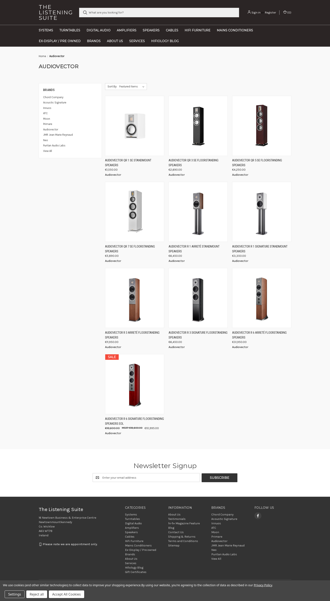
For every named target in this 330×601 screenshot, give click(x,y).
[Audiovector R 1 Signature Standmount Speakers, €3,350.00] (261, 212)
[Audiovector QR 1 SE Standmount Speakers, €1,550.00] (134, 126)
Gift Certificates (135, 572)
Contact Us (176, 532)
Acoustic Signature (54, 102)
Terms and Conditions (183, 541)
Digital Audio (98, 30)
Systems (46, 30)
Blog (171, 527)
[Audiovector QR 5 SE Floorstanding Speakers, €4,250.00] (261, 126)
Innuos (47, 108)
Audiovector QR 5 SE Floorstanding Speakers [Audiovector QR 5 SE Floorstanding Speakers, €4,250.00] (257, 162)
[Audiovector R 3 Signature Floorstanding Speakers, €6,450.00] (198, 298)
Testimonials (177, 519)
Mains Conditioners (235, 30)
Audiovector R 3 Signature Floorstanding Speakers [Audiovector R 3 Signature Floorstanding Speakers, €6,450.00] (198, 335)
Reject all (37, 594)
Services (137, 41)
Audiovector (50, 129)
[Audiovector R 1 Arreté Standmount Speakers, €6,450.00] (198, 212)
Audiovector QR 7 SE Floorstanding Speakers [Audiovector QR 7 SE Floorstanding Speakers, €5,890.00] (130, 249)
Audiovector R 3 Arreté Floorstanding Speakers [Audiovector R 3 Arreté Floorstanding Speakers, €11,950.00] (132, 335)
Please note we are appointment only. (70, 544)
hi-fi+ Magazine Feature (184, 523)
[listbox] (133, 86)
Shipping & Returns (182, 536)
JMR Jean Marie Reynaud (58, 134)
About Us (115, 41)
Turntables (69, 30)
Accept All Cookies (66, 594)
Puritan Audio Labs (54, 145)
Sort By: (112, 86)
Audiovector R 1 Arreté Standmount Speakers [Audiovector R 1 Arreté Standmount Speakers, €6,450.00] (194, 249)
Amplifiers (126, 30)
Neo (45, 140)
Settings (14, 594)
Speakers (151, 30)
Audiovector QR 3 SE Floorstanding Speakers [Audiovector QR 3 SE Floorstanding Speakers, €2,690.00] (193, 162)
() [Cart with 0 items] (287, 12)
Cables (172, 30)
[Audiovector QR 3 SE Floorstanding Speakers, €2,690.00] (198, 126)
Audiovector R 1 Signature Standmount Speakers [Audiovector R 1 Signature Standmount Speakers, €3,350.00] (259, 249)
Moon (46, 118)
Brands (94, 41)
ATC (45, 113)
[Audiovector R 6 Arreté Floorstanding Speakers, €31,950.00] (261, 298)
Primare (47, 124)
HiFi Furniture (197, 30)
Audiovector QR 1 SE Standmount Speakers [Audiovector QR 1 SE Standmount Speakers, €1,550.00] (128, 162)
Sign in (256, 12)
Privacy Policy (263, 585)
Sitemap (174, 545)
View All (47, 151)
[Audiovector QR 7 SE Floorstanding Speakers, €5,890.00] (134, 212)
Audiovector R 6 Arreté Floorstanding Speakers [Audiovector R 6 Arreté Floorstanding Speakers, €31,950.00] (259, 335)
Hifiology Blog (165, 41)
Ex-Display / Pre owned (60, 41)
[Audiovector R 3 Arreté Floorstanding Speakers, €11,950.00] (134, 298)
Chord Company (53, 97)
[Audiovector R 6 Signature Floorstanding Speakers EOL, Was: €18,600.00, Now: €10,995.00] (134, 384)
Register (270, 12)
